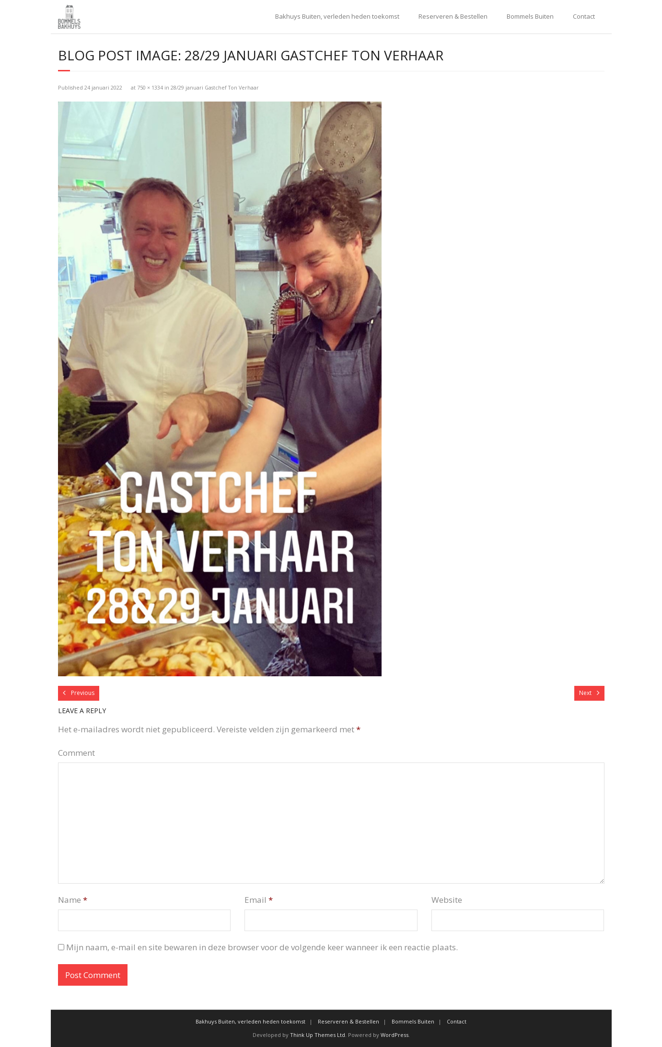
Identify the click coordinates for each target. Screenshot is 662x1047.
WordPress (394, 1034)
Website (446, 899)
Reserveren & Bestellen (453, 16)
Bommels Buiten (530, 16)
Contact (584, 16)
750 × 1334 (150, 87)
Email (258, 899)
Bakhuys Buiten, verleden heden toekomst (337, 16)
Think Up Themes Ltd (317, 1034)
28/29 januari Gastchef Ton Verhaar (215, 87)
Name (72, 899)
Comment (76, 752)
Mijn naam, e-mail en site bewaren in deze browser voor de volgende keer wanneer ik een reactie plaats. (262, 947)
